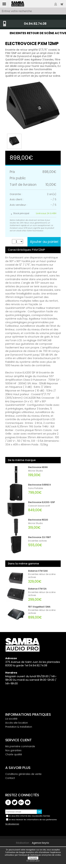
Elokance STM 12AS (38, 571)
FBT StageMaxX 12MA (39, 606)
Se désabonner (12, 824)
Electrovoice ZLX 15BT (39, 537)
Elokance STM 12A (37, 588)
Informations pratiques (28, 714)
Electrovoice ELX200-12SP (41, 502)
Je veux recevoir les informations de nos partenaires (33, 819)
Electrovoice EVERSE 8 (39, 484)
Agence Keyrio (40, 843)
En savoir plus (33, 861)
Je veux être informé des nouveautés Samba (29, 816)
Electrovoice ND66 (38, 467)
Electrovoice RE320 (38, 519)
